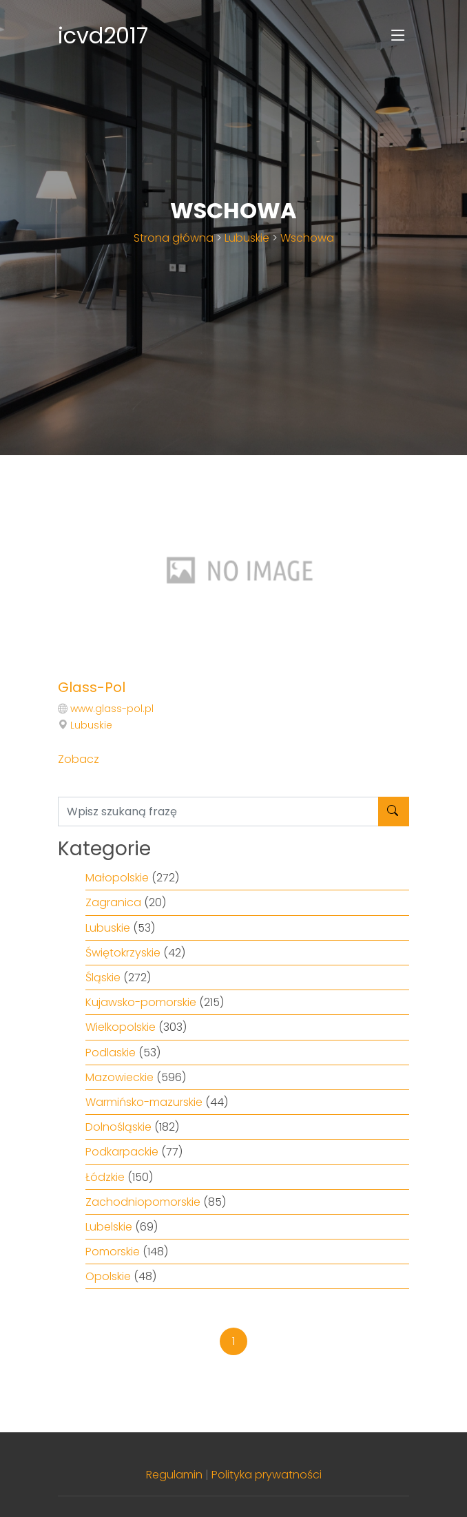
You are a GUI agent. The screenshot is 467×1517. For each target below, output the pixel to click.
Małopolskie (117, 878)
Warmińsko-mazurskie (144, 1102)
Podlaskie (110, 1052)
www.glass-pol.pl (112, 708)
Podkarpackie (121, 1152)
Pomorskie (112, 1251)
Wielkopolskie (120, 1027)
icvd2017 (103, 35)
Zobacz (78, 759)
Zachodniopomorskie (142, 1202)
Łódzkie (105, 1177)
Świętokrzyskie (122, 953)
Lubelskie (108, 1227)
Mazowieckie (119, 1077)
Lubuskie (247, 238)
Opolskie (108, 1276)
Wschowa (307, 238)
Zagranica (113, 902)
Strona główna (174, 238)
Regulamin (174, 1475)
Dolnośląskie (118, 1127)
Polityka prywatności (266, 1475)
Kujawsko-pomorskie (140, 1002)
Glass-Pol (91, 687)
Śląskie (103, 977)
